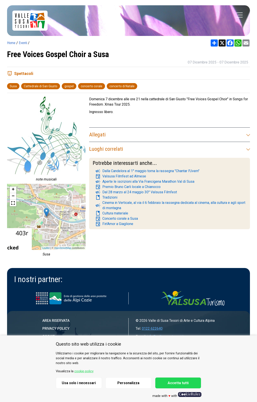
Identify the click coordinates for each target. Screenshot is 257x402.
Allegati (169, 135)
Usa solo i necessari (79, 383)
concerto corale (91, 86)
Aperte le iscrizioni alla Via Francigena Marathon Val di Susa (144, 181)
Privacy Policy (55, 328)
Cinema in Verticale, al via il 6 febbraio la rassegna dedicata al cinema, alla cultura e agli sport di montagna (170, 205)
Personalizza (128, 383)
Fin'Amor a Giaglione (114, 224)
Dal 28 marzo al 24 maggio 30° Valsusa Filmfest (136, 192)
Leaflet (46, 248)
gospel (69, 86)
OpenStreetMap (62, 248)
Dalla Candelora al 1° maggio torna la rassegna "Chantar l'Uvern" (147, 171)
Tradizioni (106, 197)
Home (11, 43)
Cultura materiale (111, 213)
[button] (13, 203)
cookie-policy (84, 371)
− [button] (13, 196)
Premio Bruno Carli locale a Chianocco (128, 187)
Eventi (23, 43)
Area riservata (55, 320)
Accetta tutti (178, 383)
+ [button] (13, 189)
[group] (46, 140)
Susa (13, 86)
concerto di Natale (122, 86)
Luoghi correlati (169, 149)
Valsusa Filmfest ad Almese (120, 176)
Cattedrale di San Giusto (40, 86)
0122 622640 (152, 328)
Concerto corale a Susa (116, 218)
